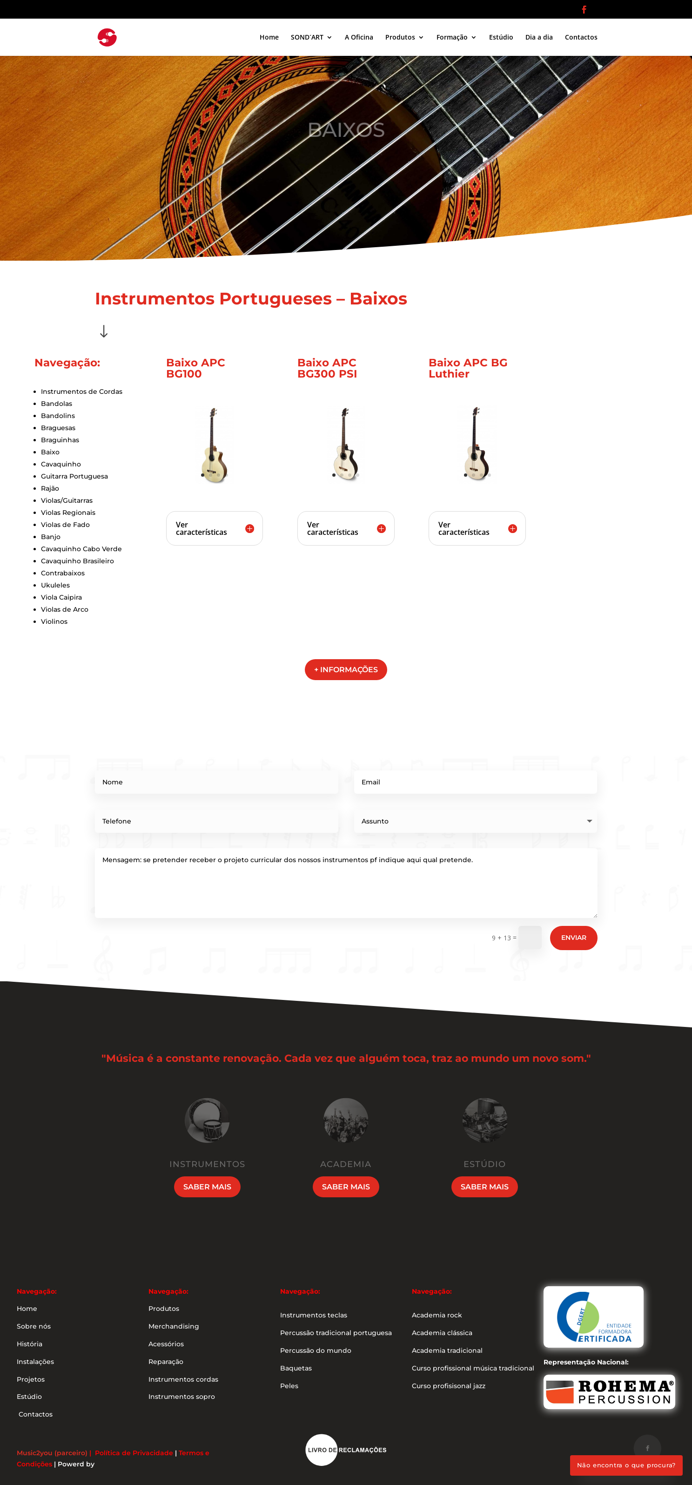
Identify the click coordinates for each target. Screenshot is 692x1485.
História (29, 1344)
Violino (52, 621)
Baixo (50, 452)
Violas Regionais (68, 512)
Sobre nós (34, 1326)
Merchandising (173, 1326)
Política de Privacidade (134, 1453)
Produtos (400, 37)
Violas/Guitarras (67, 500)
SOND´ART (307, 37)
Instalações (35, 1361)
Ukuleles (55, 585)
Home (269, 37)
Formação (452, 37)
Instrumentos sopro (181, 1396)
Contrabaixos (63, 573)
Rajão (50, 488)
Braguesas (58, 428)
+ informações (346, 669)
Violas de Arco (64, 609)
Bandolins (58, 416)
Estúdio (501, 37)
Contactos (581, 37)
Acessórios (166, 1344)
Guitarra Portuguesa (74, 476)
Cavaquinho (61, 464)
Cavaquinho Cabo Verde (81, 549)
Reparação (165, 1361)
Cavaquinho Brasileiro (77, 561)
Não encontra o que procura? (626, 1465)
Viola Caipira (61, 597)
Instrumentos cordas (183, 1379)
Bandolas (56, 403)
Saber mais (207, 1186)
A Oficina (359, 37)
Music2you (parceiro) (52, 1453)
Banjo (50, 537)
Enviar (573, 937)
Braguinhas (60, 440)
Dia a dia (539, 37)
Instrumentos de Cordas (81, 391)
